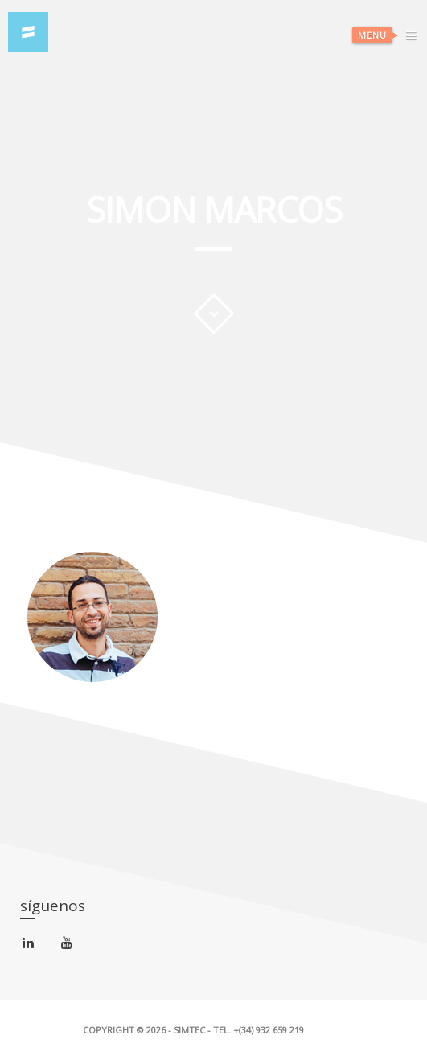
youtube (69, 946)
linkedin (31, 946)
